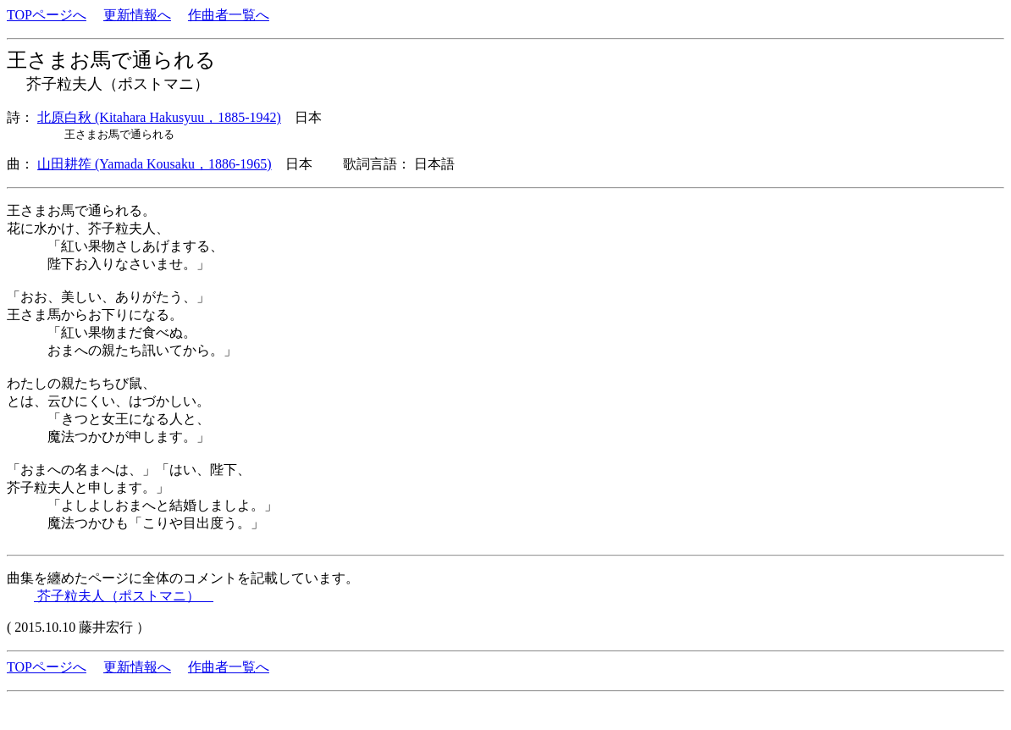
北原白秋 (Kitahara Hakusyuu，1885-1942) (159, 117)
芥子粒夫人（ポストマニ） (123, 596)
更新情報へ (137, 15)
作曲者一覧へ (228, 15)
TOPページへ (46, 15)
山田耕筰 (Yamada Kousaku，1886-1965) (154, 164)
